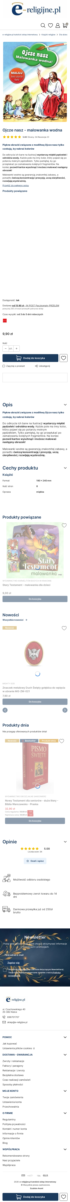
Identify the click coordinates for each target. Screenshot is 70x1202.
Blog (5, 1142)
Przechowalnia (11, 1106)
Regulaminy (9, 1119)
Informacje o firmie (13, 1133)
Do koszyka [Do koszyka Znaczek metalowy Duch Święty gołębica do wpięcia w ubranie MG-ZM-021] (35, 701)
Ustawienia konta (12, 1102)
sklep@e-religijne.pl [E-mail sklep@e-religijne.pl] (17, 1022)
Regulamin (23, 969)
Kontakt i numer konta (15, 1128)
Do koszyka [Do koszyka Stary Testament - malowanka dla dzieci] (35, 599)
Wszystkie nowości (15, 619)
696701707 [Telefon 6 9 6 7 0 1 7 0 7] (13, 1017)
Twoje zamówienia (13, 1097)
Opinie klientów (11, 1138)
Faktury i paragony (13, 1065)
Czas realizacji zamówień (17, 1079)
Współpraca (9, 1165)
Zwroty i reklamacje (13, 1061)
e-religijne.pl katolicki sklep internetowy (20, 34)
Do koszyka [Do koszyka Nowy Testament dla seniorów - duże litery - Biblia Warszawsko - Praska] (35, 820)
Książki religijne (48, 34)
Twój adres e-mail (14, 955)
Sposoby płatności (13, 1084)
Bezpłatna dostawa (13, 1075)
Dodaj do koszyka (34, 358)
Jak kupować (10, 1043)
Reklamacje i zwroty (14, 1070)
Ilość (5, 343)
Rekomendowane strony (16, 1155)
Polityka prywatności (14, 1124)
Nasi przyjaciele (11, 1160)
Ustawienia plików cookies (18, 1048)
